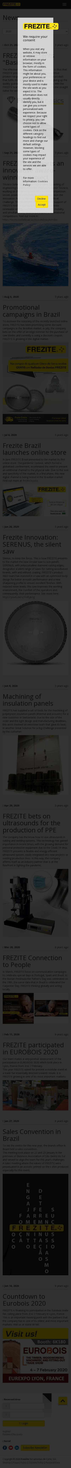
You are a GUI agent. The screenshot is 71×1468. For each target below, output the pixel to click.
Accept (42, 204)
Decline (41, 198)
